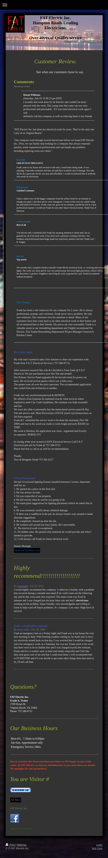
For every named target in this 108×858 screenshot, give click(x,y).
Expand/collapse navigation (54, 5)
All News (15, 800)
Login (99, 844)
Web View (97, 848)
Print (11, 844)
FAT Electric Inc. (19, 808)
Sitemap (21, 844)
